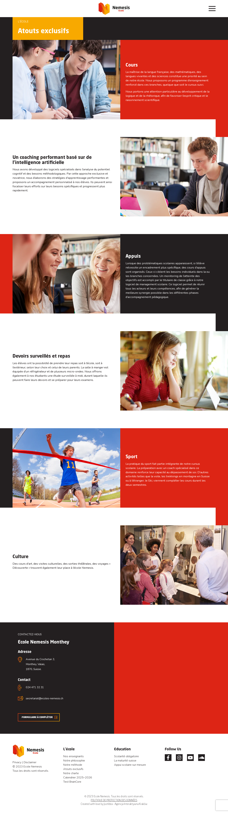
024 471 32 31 (35, 687)
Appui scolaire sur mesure (130, 765)
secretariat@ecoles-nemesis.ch (44, 698)
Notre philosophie (74, 761)
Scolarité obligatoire (126, 756)
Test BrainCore (72, 782)
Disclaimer (30, 762)
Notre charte (71, 773)
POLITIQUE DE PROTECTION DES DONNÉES (114, 800)
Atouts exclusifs (73, 769)
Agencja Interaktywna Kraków (131, 804)
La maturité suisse (125, 761)
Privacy (17, 762)
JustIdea (108, 804)
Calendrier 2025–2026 (77, 777)
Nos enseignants (73, 756)
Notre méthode (72, 765)
